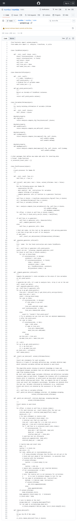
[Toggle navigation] (3, 3)
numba (7, 9)
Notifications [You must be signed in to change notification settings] (44, 9)
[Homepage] (38, 3)
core (34, 20)
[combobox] (60, 20)
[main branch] (11, 20)
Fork (57, 9)
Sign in (67, 3)
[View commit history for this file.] (73, 28)
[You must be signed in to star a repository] (69, 9)
